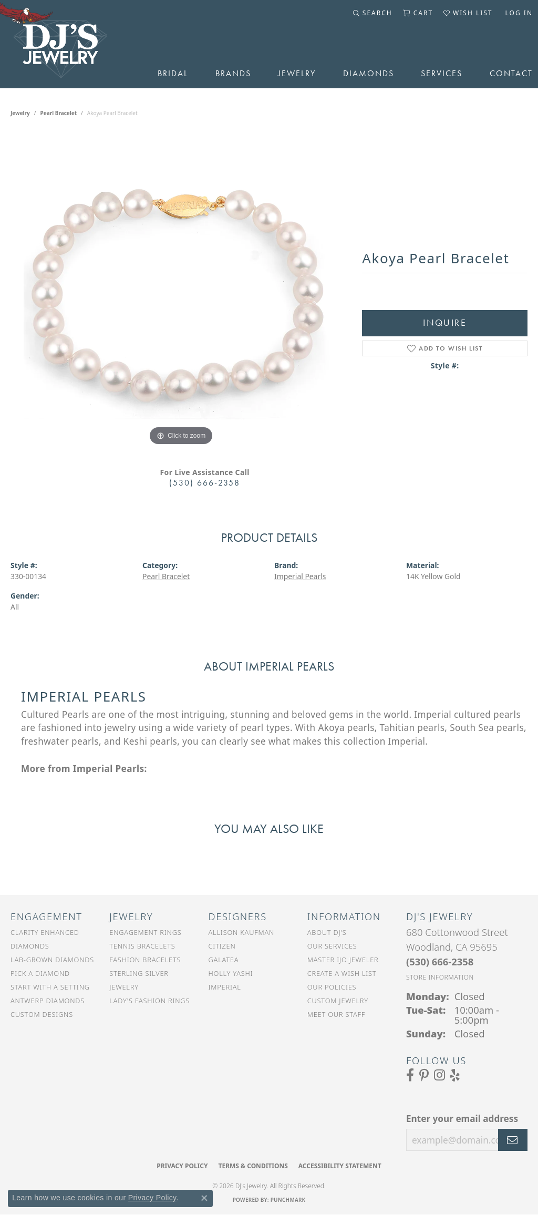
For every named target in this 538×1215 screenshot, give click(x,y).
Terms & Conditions (252, 1165)
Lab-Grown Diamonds (52, 959)
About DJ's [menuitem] (327, 932)
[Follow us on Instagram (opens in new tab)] (439, 1075)
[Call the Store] (439, 961)
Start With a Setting (50, 987)
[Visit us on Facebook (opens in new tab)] (410, 1075)
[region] (181, 290)
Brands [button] (233, 73)
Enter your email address (462, 1119)
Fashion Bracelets (145, 959)
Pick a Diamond (40, 973)
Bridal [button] (173, 73)
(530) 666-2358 (204, 482)
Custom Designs (42, 1014)
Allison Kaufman (242, 932)
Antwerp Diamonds (48, 1000)
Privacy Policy (182, 1165)
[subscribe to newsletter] (512, 1140)
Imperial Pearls (300, 576)
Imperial (225, 987)
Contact (511, 73)
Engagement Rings (145, 932)
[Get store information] (440, 977)
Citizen (222, 946)
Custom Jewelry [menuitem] (337, 1000)
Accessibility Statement (339, 1165)
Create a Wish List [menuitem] (342, 973)
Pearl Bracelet (58, 113)
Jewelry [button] (297, 73)
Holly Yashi (231, 973)
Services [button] (441, 73)
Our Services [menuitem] (332, 946)
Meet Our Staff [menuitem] (336, 1014)
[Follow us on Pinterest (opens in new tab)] (424, 1075)
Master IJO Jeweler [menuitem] (343, 959)
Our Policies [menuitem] (332, 987)
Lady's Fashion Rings (149, 1000)
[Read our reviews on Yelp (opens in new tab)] (455, 1075)
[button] (372, 13)
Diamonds (368, 73)
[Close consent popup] (204, 1198)
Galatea (224, 959)
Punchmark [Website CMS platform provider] (288, 1199)
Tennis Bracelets (142, 946)
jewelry (20, 113)
